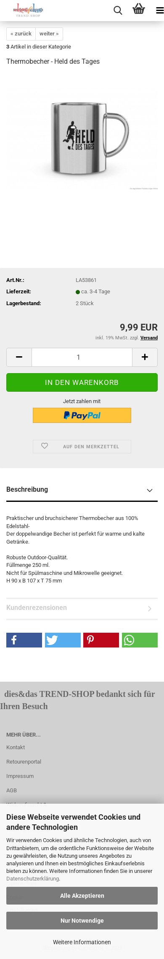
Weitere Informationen (82, 942)
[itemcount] (82, 357)
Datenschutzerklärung (32, 878)
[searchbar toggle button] (117, 10)
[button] (24, 640)
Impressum (20, 776)
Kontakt (15, 747)
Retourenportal (23, 762)
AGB (11, 790)
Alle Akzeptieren (82, 895)
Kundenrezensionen (36, 608)
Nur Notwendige (82, 920)
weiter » (49, 33)
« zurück (21, 33)
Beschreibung (27, 489)
